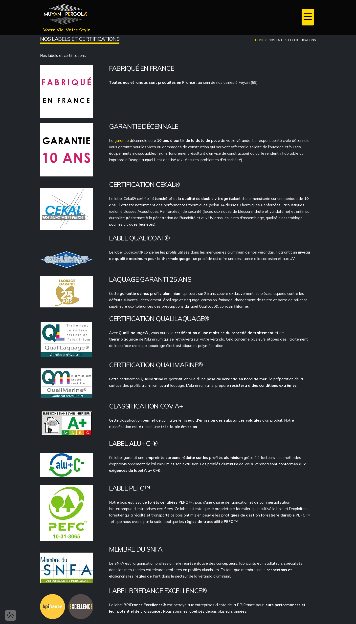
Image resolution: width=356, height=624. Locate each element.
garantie (122, 140)
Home (259, 40)
